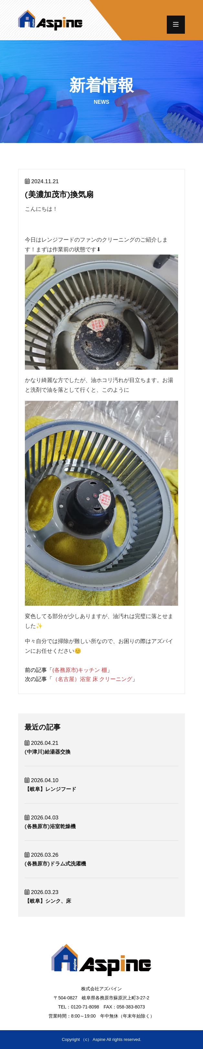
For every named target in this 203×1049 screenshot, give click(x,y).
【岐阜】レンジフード (50, 789)
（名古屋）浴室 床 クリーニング (92, 679)
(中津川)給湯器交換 (47, 751)
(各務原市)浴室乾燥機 (50, 826)
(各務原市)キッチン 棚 (79, 670)
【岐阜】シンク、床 (48, 901)
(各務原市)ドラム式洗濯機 (55, 863)
